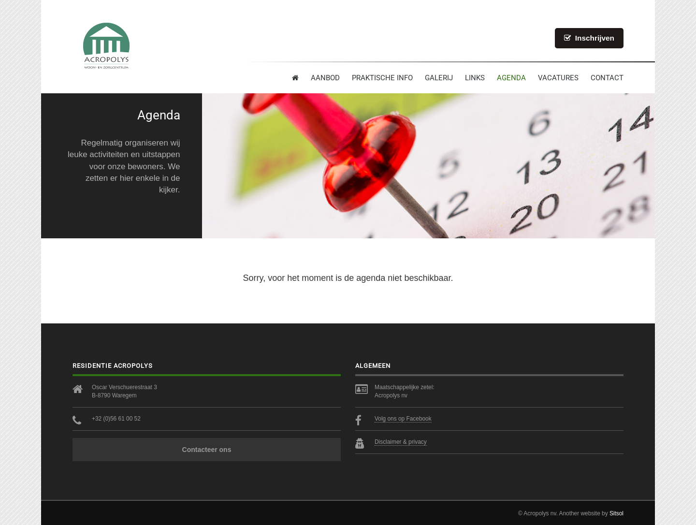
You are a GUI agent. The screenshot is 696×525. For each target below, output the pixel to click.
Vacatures (558, 77)
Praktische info (382, 77)
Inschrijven (589, 38)
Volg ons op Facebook (403, 418)
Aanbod (325, 77)
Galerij (439, 77)
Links (475, 77)
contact (607, 77)
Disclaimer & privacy (401, 441)
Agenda (511, 77)
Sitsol (616, 513)
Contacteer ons (207, 449)
